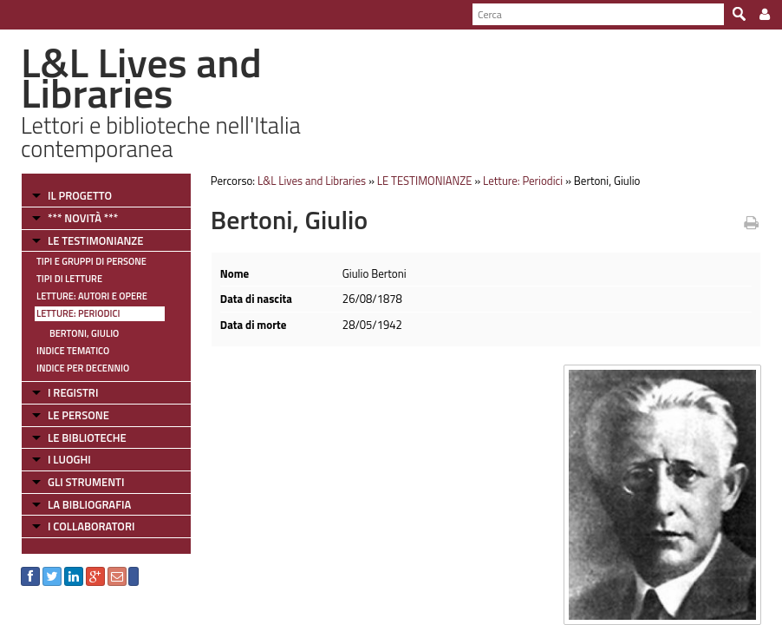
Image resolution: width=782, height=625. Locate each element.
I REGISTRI (73, 392)
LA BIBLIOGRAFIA (89, 504)
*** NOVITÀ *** (83, 218)
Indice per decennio (82, 368)
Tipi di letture (69, 279)
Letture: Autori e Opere (91, 296)
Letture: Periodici (78, 313)
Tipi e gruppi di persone (91, 261)
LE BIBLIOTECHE (87, 437)
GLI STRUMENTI (86, 481)
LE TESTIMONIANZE (95, 240)
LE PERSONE (78, 415)
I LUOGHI (69, 459)
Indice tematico (72, 351)
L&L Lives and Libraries (311, 180)
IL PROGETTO (80, 195)
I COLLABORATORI (91, 526)
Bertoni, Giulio (84, 333)
